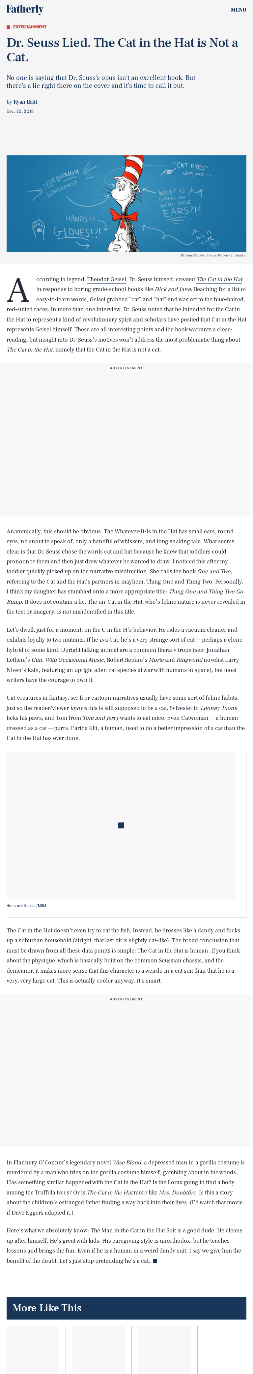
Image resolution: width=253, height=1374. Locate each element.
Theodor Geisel (106, 279)
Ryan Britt (25, 102)
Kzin (32, 670)
